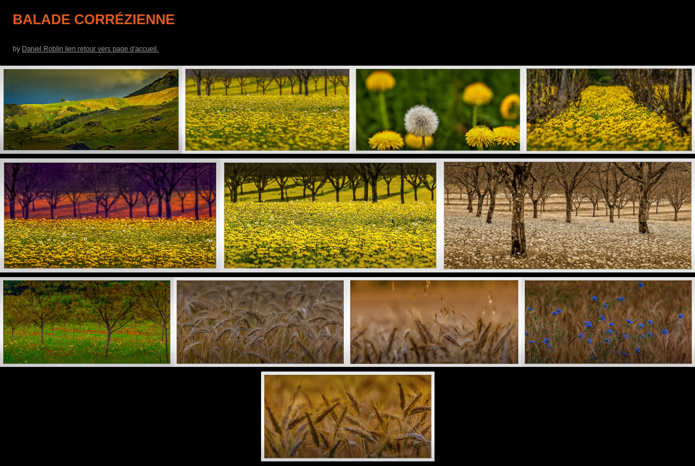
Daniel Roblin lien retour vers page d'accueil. (90, 49)
